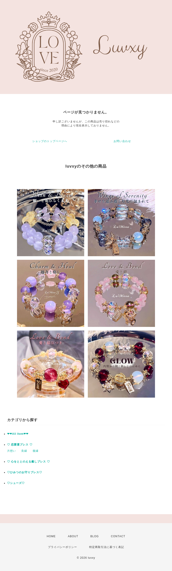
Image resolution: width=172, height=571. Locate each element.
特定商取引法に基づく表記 (106, 547)
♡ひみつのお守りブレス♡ (24, 472)
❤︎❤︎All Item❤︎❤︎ (17, 433)
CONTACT (118, 536)
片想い (11, 450)
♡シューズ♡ (16, 483)
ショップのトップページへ (49, 141)
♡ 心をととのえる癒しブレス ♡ (28, 461)
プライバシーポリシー (62, 547)
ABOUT (73, 536)
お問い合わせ (122, 141)
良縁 (24, 450)
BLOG (94, 536)
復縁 (36, 450)
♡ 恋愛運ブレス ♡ (19, 444)
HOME (51, 536)
